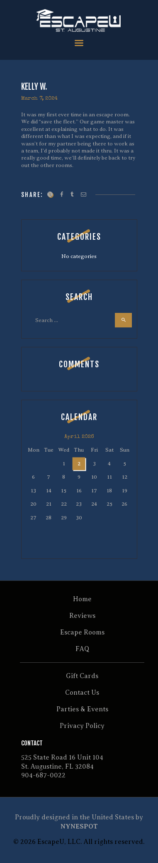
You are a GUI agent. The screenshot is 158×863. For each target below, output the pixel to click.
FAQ (82, 649)
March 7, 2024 (39, 98)
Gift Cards (82, 676)
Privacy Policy (82, 726)
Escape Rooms (82, 632)
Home (82, 599)
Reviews (82, 616)
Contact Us (82, 692)
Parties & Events (82, 709)
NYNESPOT (79, 826)
